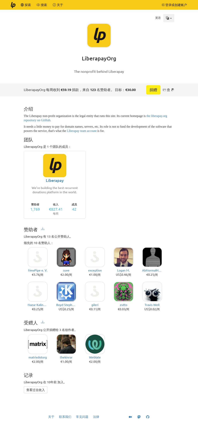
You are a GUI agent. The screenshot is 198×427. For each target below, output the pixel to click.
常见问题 (82, 416)
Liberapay (55, 180)
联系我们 (65, 416)
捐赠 (153, 90)
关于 (51, 416)
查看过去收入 (35, 390)
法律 (96, 416)
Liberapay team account (82, 130)
